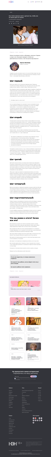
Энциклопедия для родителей (27, 390)
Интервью (29, 326)
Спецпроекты (11, 421)
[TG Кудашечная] (35, 418)
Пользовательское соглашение (14, 450)
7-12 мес (39, 392)
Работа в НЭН (11, 423)
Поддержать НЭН (12, 426)
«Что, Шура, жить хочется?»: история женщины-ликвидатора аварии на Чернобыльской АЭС (33, 329)
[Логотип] (11, 2)
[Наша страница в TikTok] (35, 420)
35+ (22, 393)
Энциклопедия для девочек (27, 410)
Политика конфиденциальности (37, 450)
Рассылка (37, 1)
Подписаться (33, 376)
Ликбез (11, 12)
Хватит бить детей (25, 412)
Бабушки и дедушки (25, 395)
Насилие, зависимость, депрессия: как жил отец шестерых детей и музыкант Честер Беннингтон (16, 338)
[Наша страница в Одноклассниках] (41, 418)
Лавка (32, 1)
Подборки (11, 402)
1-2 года (39, 393)
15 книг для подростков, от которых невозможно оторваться (23, 258)
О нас (10, 418)
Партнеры (11, 407)
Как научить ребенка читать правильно (20, 266)
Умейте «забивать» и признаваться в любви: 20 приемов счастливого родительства (16, 311)
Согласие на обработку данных (25, 450)
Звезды (23, 407)
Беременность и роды (13, 395)
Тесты (10, 405)
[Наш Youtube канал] (39, 420)
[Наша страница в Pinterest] (37, 420)
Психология (24, 400)
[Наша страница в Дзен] (33, 420)
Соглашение (11, 430)
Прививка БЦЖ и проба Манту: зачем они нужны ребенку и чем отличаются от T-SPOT (16, 329)
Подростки (12, 52)
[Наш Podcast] (41, 420)
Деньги (23, 397)
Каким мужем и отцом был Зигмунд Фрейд (17, 349)
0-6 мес (39, 390)
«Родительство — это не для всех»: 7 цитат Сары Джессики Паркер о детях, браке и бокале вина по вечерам (33, 309)
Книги (23, 405)
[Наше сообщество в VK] (39, 418)
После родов (11, 397)
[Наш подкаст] (33, 423)
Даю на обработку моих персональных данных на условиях (25, 379)
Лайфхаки (13, 308)
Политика (10, 433)
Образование (24, 402)
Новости (10, 390)
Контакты (10, 428)
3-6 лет (39, 397)
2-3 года (39, 395)
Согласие (10, 431)
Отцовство (24, 392)
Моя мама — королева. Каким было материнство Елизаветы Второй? (17, 357)
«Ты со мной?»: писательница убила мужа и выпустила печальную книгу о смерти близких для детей (33, 338)
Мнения (10, 400)
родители (21, 52)
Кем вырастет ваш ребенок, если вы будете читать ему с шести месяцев (25, 263)
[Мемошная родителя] (37, 418)
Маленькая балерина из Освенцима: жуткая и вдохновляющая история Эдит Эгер (33, 356)
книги (17, 52)
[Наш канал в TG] (33, 418)
